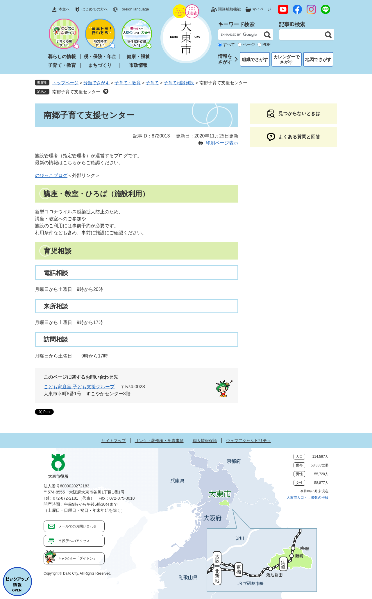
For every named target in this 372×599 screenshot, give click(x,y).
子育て (152, 82)
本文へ (64, 9)
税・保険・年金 (100, 56)
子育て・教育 (62, 65)
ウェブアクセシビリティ (248, 440)
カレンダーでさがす (286, 59)
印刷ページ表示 (222, 142)
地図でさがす (318, 59)
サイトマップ (113, 440)
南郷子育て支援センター (76, 91)
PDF (266, 44)
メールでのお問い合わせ (77, 526)
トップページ (65, 82)
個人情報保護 (205, 440)
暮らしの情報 (62, 56)
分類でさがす (96, 82)
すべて (229, 44)
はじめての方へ (94, 9)
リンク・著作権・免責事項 (159, 440)
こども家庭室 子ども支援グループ (79, 386)
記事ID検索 (292, 24)
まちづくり (100, 65)
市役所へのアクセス (74, 541)
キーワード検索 (236, 24)
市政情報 (138, 65)
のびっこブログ (51, 175)
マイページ (261, 9)
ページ (249, 44)
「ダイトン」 (77, 558)
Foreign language (134, 9)
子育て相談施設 (179, 82)
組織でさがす (255, 59)
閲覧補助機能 (229, 9)
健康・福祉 (138, 56)
